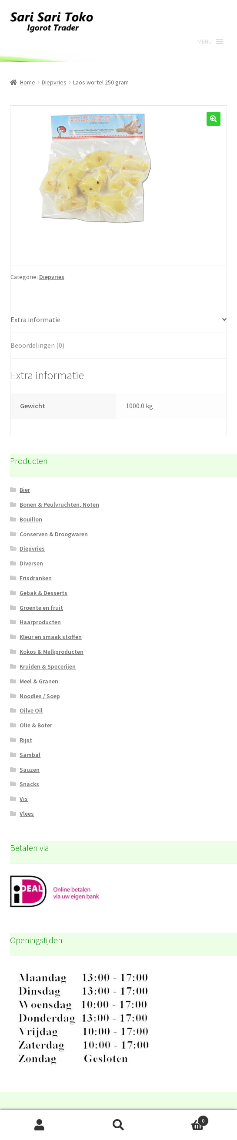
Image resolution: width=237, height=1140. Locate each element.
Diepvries (54, 82)
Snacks (29, 784)
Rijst (26, 740)
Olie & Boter (36, 725)
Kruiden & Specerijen (48, 666)
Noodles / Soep (40, 696)
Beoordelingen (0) (37, 345)
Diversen (31, 563)
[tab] (118, 320)
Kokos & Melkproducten (51, 652)
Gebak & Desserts (43, 593)
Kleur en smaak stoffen (51, 637)
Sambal (30, 755)
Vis (24, 799)
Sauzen (30, 769)
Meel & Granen (39, 681)
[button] (204, 41)
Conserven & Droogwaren (54, 534)
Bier (25, 490)
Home (27, 82)
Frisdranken (36, 578)
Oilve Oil (31, 710)
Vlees (27, 813)
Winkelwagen (183, 1119)
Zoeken (118, 1125)
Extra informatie (35, 319)
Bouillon (31, 519)
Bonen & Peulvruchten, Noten (59, 504)
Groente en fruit (41, 608)
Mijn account (39, 1125)
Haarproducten (40, 622)
